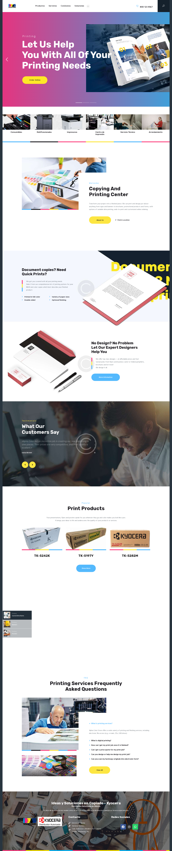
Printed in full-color (32, 297)
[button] (25, 465)
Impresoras (72, 132)
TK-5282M (130, 556)
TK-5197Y (85, 556)
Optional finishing (59, 300)
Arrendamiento (155, 132)
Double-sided (29, 300)
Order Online (34, 80)
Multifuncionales (44, 132)
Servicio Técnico (127, 132)
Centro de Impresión (99, 133)
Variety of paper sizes (60, 297)
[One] (49, 224)
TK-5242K (42, 556)
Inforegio (91, 846)
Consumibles (16, 132)
